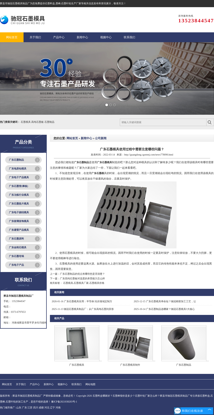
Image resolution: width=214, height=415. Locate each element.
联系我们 (76, 384)
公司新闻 (100, 138)
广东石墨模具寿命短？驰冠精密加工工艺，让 (165, 301)
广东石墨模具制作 (130, 365)
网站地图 (90, 384)
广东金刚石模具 (17, 247)
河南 (58, 407)
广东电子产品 (16, 265)
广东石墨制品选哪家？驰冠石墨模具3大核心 (164, 309)
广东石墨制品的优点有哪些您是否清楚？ (82, 274)
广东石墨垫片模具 (19, 203)
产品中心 (35, 384)
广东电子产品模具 (19, 177)
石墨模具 (26, 122)
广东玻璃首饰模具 (19, 221)
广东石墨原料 (16, 238)
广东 (24, 407)
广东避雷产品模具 (19, 230)
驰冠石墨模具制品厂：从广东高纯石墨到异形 (83, 309)
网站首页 (72, 138)
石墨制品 (49, 122)
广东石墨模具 (76, 365)
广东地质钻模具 (17, 168)
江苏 (29, 407)
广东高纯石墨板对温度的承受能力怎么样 (82, 278)
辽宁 (52, 407)
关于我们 (21, 384)
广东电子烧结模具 (19, 212)
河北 (46, 407)
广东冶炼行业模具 (19, 195)
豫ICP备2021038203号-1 (64, 401)
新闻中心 (86, 138)
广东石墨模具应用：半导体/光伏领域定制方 (82, 301)
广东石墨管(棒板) (18, 186)
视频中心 (63, 384)
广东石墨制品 (16, 160)
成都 (41, 407)
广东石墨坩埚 (16, 256)
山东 (18, 407)
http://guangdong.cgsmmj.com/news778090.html (148, 154)
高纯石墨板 (37, 122)
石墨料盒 (50, 3)
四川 (35, 407)
